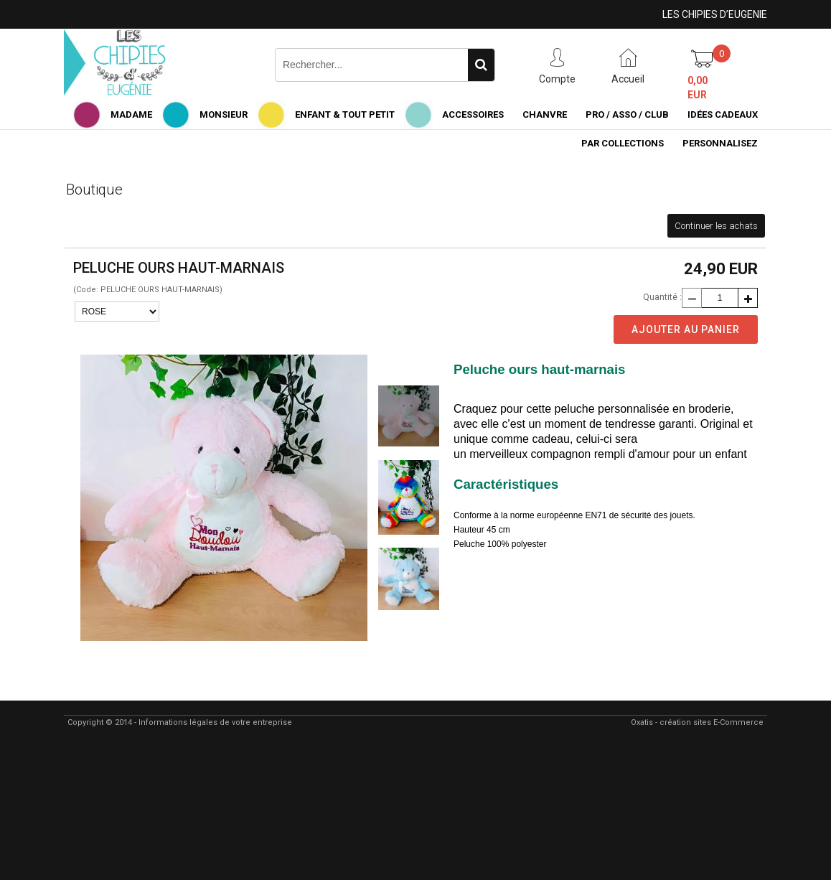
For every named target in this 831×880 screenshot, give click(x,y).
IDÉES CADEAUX (722, 114)
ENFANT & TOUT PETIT (345, 114)
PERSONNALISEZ (720, 143)
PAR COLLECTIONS (622, 143)
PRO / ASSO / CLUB (627, 114)
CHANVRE (544, 114)
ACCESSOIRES (473, 114)
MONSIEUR (223, 114)
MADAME (131, 114)
